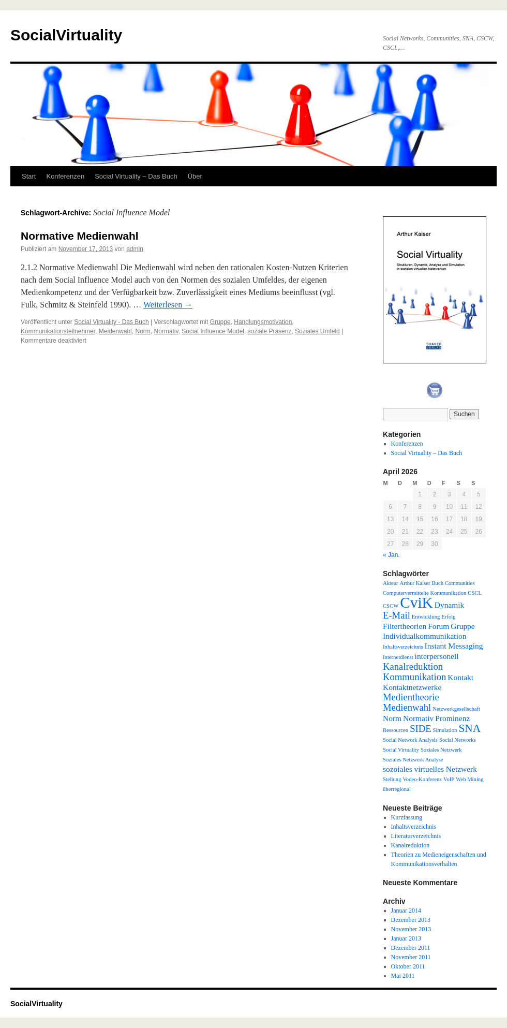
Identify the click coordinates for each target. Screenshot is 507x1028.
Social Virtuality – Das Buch (136, 176)
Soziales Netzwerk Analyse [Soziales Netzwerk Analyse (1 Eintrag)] (413, 759)
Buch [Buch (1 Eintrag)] (437, 583)
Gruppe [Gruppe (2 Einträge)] (462, 626)
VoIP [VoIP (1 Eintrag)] (448, 779)
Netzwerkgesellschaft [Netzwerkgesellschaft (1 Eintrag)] (456, 709)
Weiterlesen (167, 304)
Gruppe (220, 322)
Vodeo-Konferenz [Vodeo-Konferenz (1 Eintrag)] (422, 779)
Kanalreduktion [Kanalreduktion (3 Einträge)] (413, 666)
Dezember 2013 (410, 919)
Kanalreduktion (410, 845)
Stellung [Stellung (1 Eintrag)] (392, 779)
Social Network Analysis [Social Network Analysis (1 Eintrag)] (410, 740)
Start (29, 176)
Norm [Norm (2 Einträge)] (392, 718)
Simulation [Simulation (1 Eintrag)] (445, 730)
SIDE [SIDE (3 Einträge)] (420, 728)
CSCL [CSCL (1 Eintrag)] (475, 593)
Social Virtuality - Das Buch (111, 322)
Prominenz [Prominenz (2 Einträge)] (452, 718)
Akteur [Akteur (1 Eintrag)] (390, 583)
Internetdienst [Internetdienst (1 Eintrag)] (398, 657)
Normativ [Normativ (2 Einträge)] (418, 718)
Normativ (166, 331)
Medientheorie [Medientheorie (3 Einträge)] (411, 697)
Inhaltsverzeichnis (413, 826)
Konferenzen (65, 176)
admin (134, 249)
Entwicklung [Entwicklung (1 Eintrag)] (426, 617)
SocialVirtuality (66, 34)
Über (195, 176)
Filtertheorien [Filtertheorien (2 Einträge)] (404, 626)
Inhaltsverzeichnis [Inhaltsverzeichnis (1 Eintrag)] (403, 647)
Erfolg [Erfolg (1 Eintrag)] (448, 617)
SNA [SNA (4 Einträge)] (469, 728)
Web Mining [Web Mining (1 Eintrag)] (469, 779)
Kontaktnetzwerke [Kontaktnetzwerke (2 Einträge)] (412, 687)
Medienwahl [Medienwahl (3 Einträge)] (407, 707)
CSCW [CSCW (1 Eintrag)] (390, 606)
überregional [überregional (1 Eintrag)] (397, 789)
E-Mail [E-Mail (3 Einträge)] (396, 615)
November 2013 (411, 929)
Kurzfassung (407, 817)
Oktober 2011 (408, 966)
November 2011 (411, 957)
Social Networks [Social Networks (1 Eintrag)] (457, 740)
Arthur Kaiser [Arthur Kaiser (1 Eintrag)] (415, 583)
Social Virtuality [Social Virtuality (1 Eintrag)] (401, 750)
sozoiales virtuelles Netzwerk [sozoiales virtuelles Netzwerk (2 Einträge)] (430, 769)
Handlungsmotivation (263, 322)
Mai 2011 (403, 975)
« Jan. (391, 555)
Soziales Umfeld (317, 331)
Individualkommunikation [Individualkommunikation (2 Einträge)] (424, 636)
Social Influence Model (213, 331)
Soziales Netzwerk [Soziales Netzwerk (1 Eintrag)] (441, 750)
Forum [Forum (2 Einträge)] (438, 626)
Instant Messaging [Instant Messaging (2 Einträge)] (454, 645)
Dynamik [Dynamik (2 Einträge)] (450, 604)
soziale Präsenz (270, 331)
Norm (142, 331)
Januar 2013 (406, 938)
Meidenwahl (115, 331)
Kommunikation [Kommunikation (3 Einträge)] (414, 676)
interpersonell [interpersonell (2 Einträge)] (437, 656)
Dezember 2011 (410, 947)
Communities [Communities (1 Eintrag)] (459, 583)
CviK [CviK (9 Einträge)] (416, 602)
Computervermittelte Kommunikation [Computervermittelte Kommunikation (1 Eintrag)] (424, 593)
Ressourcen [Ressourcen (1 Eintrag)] (395, 730)
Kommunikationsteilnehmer (58, 331)
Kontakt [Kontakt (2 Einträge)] (460, 677)
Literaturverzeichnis (416, 836)
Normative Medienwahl (80, 236)
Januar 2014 (406, 910)
